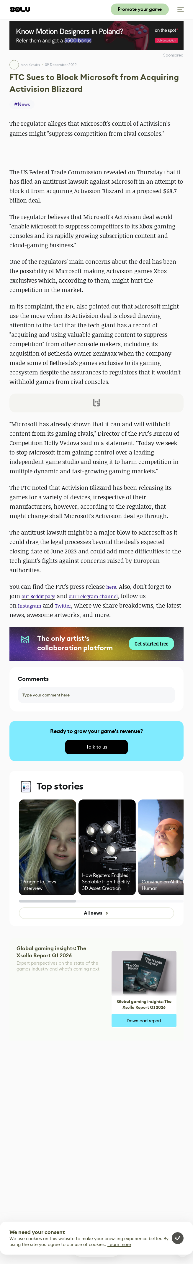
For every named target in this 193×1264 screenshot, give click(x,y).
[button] (96, 403)
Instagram (29, 606)
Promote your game (140, 9)
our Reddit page (38, 596)
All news (96, 913)
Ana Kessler (30, 65)
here (111, 587)
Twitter (63, 606)
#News (22, 104)
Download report (144, 1021)
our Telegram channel (93, 596)
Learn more (119, 1244)
